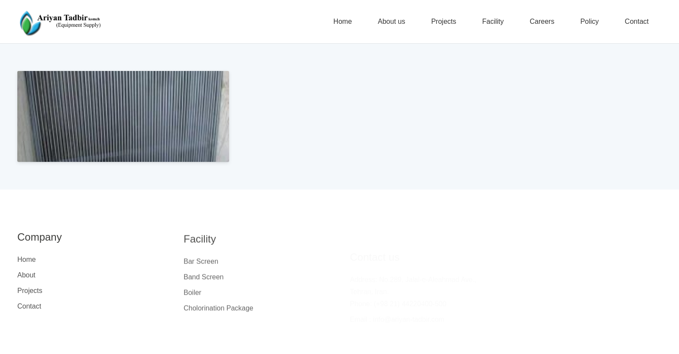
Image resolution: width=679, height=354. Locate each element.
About (26, 275)
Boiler (192, 295)
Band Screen (204, 280)
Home (26, 259)
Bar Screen (201, 264)
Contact (29, 306)
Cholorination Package (218, 311)
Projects (29, 290)
